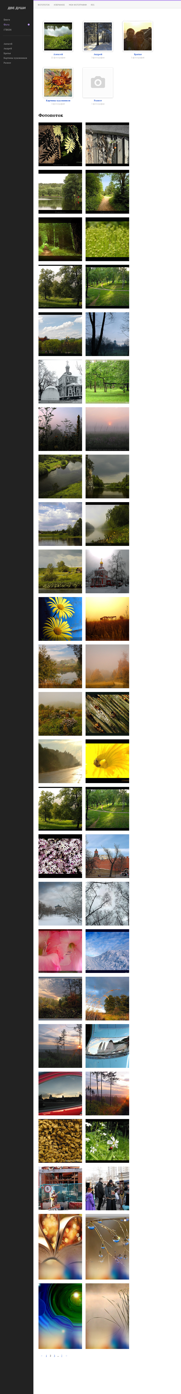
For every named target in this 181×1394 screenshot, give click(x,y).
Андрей (8, 48)
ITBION (7, 29)
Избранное (59, 4)
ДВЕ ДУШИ (17, 8)
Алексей (8, 43)
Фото (17, 24)
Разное (7, 62)
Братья (7, 53)
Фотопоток (44, 4)
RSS (92, 4)
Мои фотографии (78, 4)
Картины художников (15, 57)
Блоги (7, 19)
